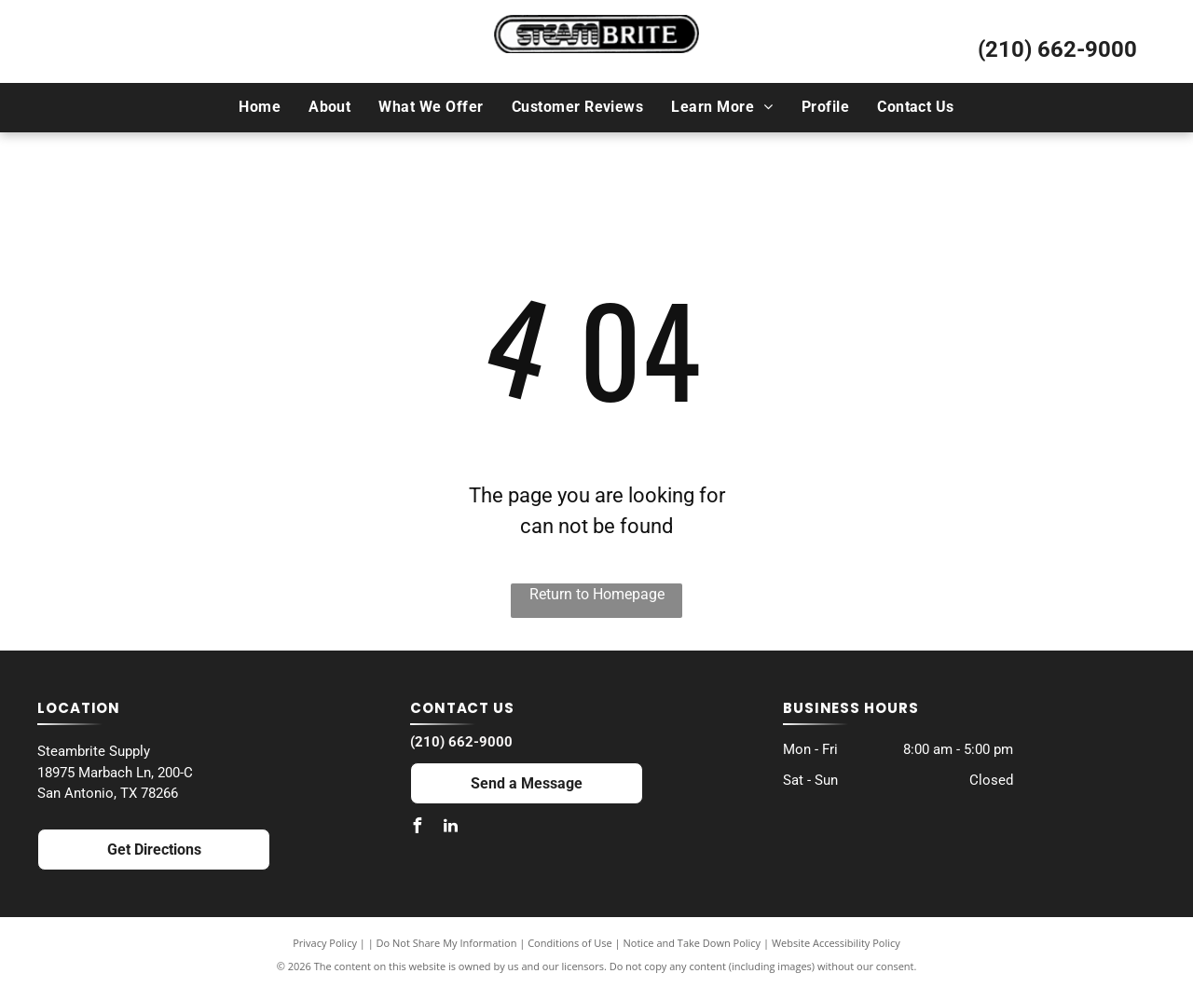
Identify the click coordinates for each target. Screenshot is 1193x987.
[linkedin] (451, 828)
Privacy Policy (325, 943)
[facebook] (417, 828)
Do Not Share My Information (447, 943)
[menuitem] (260, 107)
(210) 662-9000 (1057, 49)
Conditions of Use (570, 943)
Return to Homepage (597, 594)
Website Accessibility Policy (836, 943)
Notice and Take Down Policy (692, 943)
